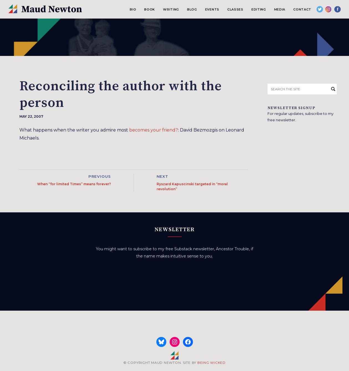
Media (279, 9)
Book (149, 9)
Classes (235, 9)
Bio (133, 9)
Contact (302, 9)
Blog (192, 9)
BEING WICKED (211, 362)
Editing (258, 9)
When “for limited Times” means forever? (74, 184)
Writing (171, 9)
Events (212, 9)
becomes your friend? (153, 130)
